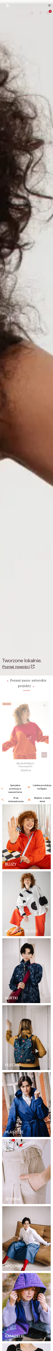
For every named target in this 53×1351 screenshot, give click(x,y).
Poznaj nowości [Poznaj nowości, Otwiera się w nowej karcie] (16, 666)
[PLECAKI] (26, 1037)
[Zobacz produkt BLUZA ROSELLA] (44, 755)
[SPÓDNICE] (26, 1238)
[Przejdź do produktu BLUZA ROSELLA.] (25, 730)
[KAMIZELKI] (26, 1307)
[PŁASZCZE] (26, 1104)
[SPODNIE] (26, 1171)
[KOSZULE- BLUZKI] (26, 903)
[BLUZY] (26, 836)
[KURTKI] (26, 970)
